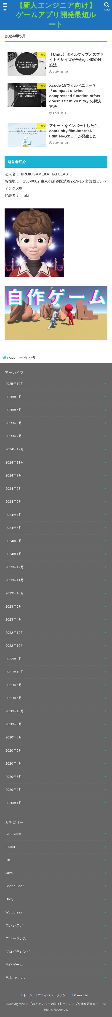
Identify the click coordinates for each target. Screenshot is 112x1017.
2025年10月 (14, 383)
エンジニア (14, 925)
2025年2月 (13, 436)
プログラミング (17, 952)
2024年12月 (14, 449)
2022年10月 (14, 645)
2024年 (23, 357)
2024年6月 (13, 488)
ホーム (27, 995)
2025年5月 (13, 423)
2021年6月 (13, 685)
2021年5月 (13, 698)
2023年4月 (13, 619)
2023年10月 (14, 593)
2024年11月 (14, 462)
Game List (81, 995)
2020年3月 (13, 777)
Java (9, 873)
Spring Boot (14, 886)
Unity (9, 899)
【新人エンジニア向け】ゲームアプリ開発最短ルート (56, 14)
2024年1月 (13, 554)
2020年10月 (14, 711)
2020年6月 (13, 750)
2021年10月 (14, 672)
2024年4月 (13, 515)
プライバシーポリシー (53, 995)
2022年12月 (14, 632)
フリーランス (16, 938)
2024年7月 (13, 475)
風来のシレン (16, 978)
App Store (13, 834)
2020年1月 (13, 803)
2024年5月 (13, 501)
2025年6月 (13, 410)
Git (7, 860)
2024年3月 (13, 528)
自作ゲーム (14, 964)
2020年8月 (13, 737)
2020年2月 (13, 789)
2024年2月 (13, 541)
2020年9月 (13, 724)
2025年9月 (13, 397)
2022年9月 (13, 659)
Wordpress (13, 912)
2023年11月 (14, 580)
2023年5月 (13, 606)
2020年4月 (13, 763)
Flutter (10, 847)
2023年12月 (14, 567)
